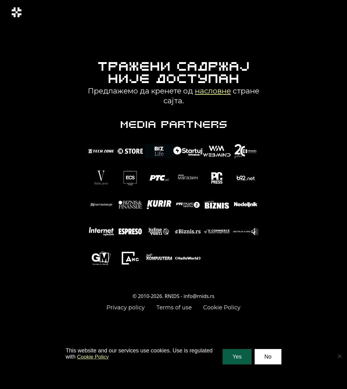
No (268, 357)
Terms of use (174, 307)
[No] (339, 356)
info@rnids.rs (199, 296)
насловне (213, 90)
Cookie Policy (221, 307)
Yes (236, 357)
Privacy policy (126, 307)
